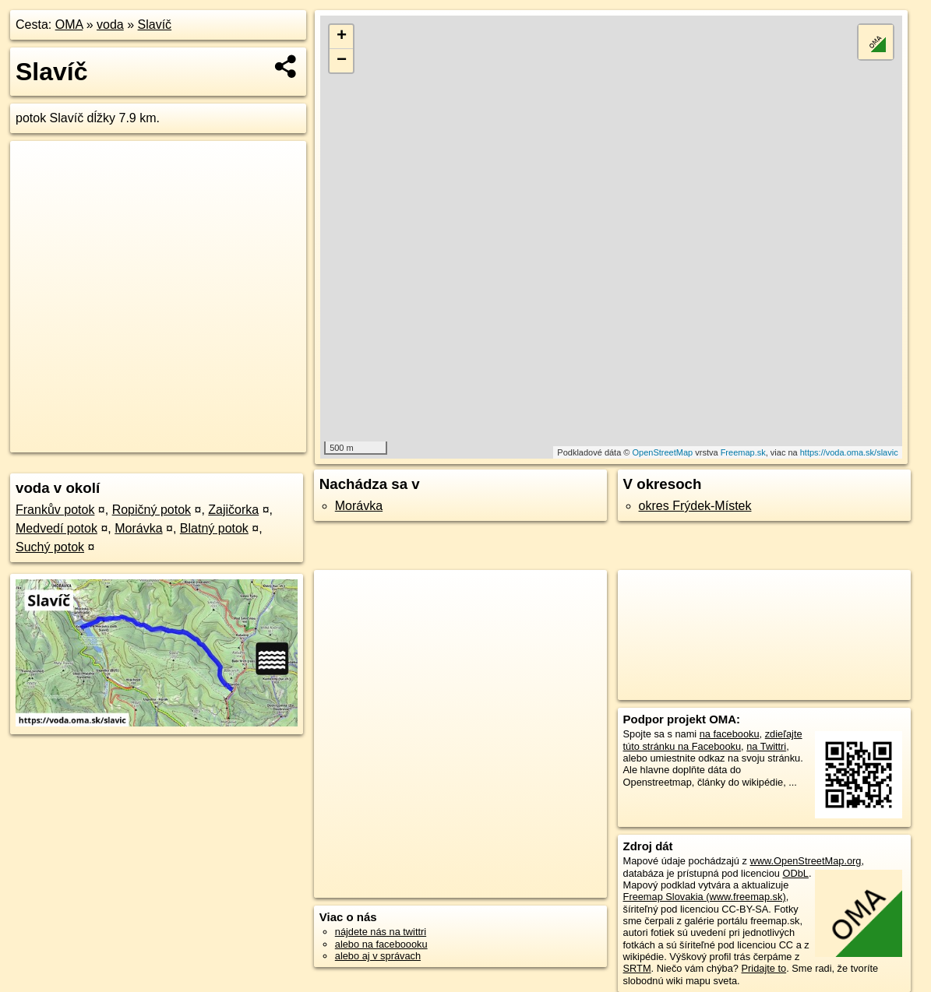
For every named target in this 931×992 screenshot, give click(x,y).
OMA (69, 24)
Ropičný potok (151, 509)
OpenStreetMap (663, 452)
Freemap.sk (743, 452)
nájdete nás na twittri (380, 931)
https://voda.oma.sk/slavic (849, 452)
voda (110, 24)
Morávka (138, 528)
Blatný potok (214, 528)
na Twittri (766, 746)
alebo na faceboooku (381, 944)
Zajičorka (233, 509)
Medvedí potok (56, 528)
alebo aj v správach (378, 956)
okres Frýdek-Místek (695, 505)
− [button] (342, 60)
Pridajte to (764, 968)
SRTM (637, 968)
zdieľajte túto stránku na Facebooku (712, 739)
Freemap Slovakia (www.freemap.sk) (704, 896)
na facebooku (730, 734)
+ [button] (342, 36)
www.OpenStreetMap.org (805, 861)
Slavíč (155, 24)
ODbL (795, 873)
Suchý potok (50, 547)
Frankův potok (55, 509)
